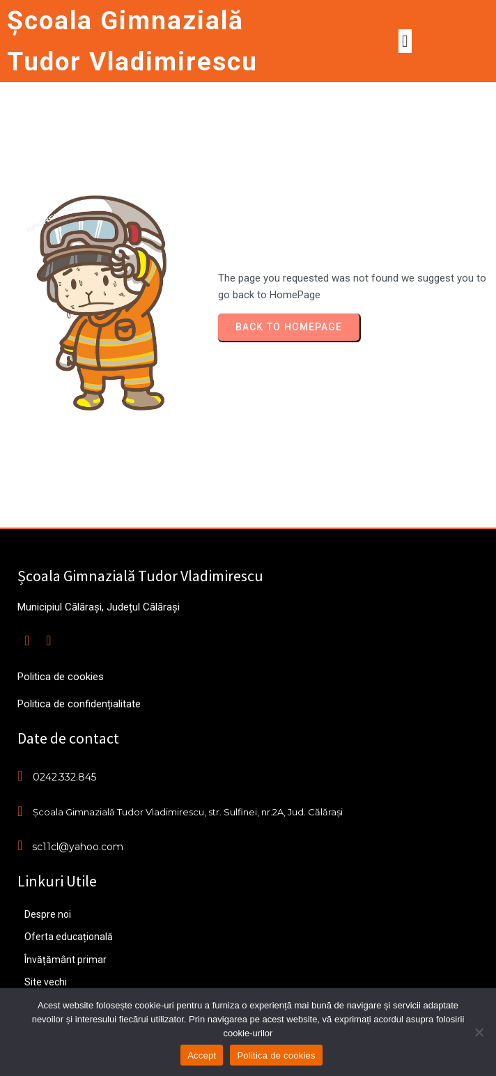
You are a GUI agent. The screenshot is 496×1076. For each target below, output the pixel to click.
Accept (201, 1055)
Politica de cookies (276, 1055)
